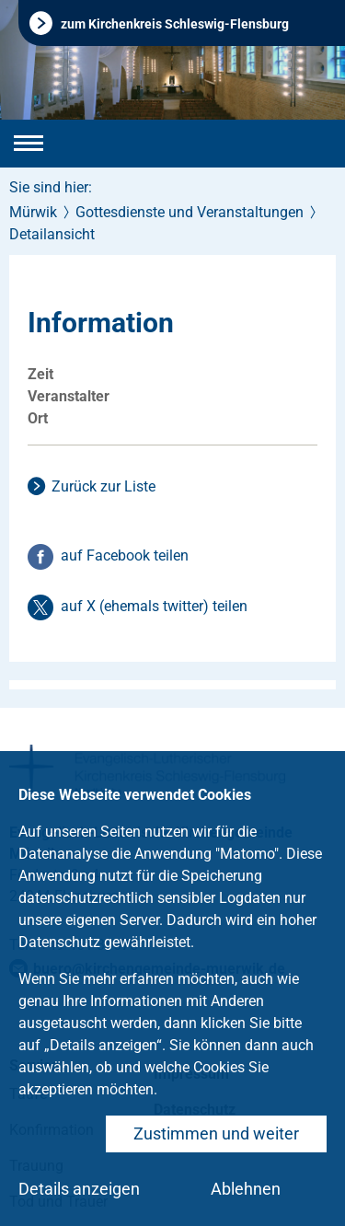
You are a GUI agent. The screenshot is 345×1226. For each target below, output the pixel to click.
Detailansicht (52, 234)
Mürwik (33, 212)
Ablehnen (246, 1188)
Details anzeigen (79, 1188)
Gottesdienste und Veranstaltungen (189, 212)
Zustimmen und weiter (216, 1133)
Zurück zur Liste (103, 486)
